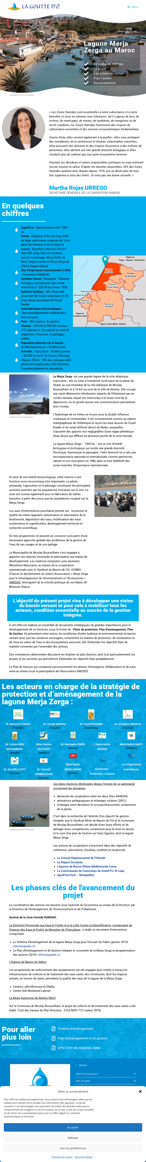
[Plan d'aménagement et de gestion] (53, 1038)
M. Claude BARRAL (54, 724)
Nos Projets (106, 1080)
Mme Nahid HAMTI (131, 744)
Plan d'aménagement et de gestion (83, 1038)
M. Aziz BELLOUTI (14, 769)
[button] (140, 1091)
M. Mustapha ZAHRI (73, 744)
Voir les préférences (73, 1148)
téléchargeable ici (24, 946)
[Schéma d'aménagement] (53, 1028)
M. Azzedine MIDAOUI (128, 724)
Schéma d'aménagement (75, 1028)
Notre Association (106, 1073)
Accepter (73, 1127)
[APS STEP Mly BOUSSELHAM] (53, 1047)
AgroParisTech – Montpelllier (75, 875)
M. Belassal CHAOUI (18, 724)
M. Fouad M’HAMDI (91, 724)
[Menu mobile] (133, 7)
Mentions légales (84, 1157)
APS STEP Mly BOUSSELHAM (79, 1048)
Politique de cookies (62, 1157)
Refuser (73, 1138)
